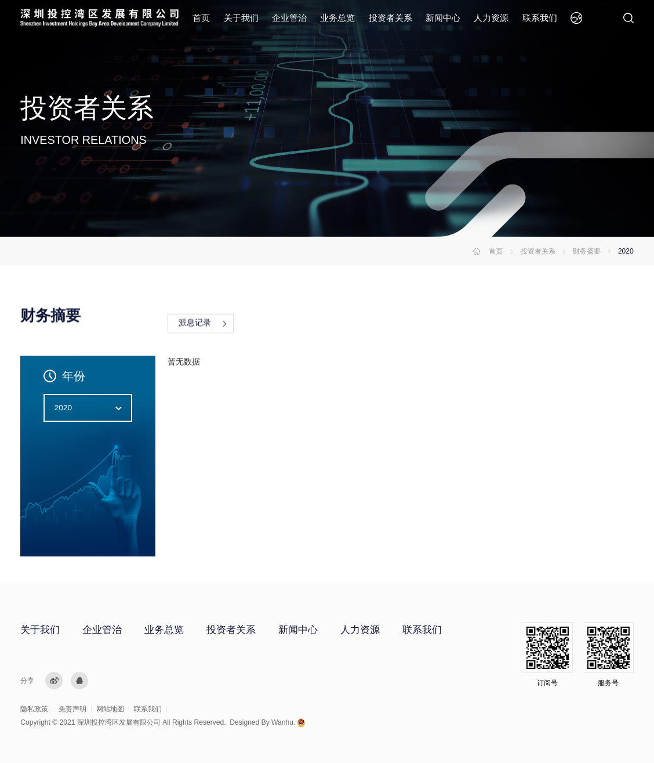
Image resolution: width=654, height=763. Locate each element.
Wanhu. (283, 722)
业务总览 (337, 18)
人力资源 (491, 18)
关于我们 (241, 18)
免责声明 (72, 709)
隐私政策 (34, 709)
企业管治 (289, 18)
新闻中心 (443, 18)
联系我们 (539, 18)
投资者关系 (390, 18)
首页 (201, 18)
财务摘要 (587, 251)
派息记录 (195, 324)
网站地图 (110, 709)
